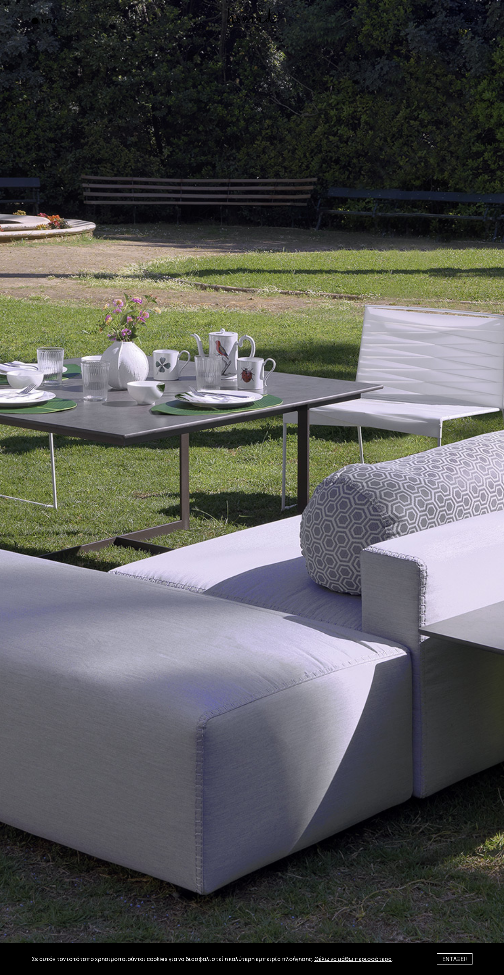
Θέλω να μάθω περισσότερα (353, 959)
